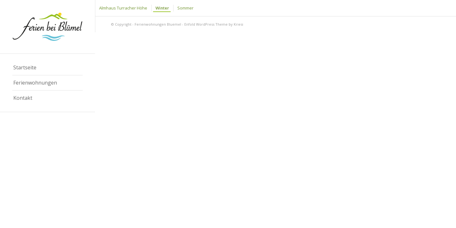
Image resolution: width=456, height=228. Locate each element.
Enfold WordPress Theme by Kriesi (213, 24)
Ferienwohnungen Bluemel (158, 24)
